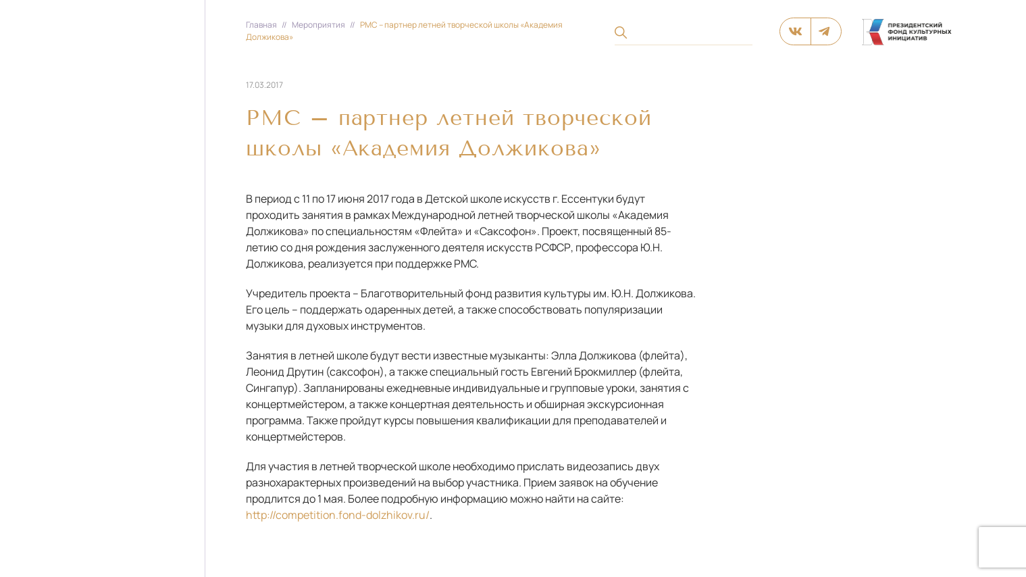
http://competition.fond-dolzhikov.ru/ (338, 514)
